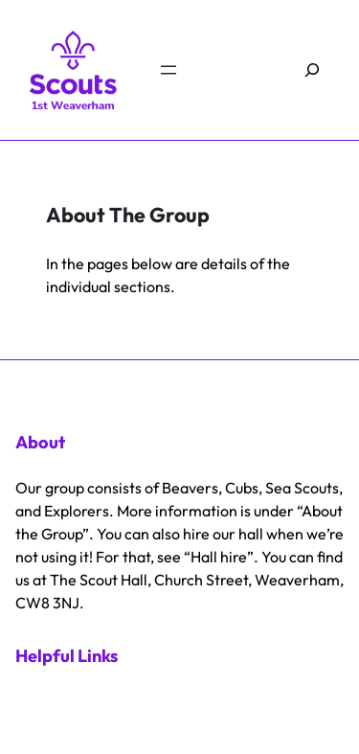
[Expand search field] (312, 70)
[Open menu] (168, 69)
